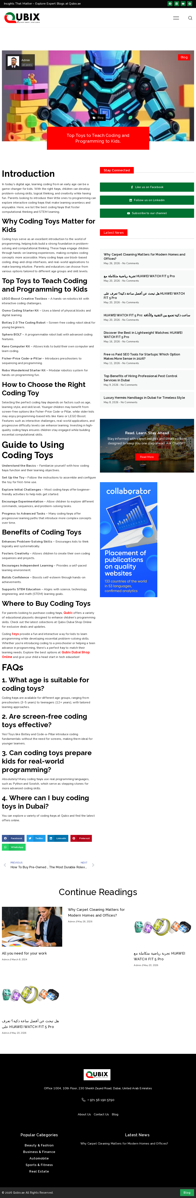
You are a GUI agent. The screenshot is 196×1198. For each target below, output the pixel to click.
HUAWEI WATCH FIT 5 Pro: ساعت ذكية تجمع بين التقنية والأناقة (147, 315)
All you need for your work (24, 953)
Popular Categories (39, 1135)
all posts (27, 64)
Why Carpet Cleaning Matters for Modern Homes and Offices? (124, 1143)
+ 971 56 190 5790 (100, 1100)
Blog (184, 57)
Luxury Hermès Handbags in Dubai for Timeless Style (144, 398)
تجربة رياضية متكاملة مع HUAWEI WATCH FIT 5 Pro (139, 276)
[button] (13, 838)
